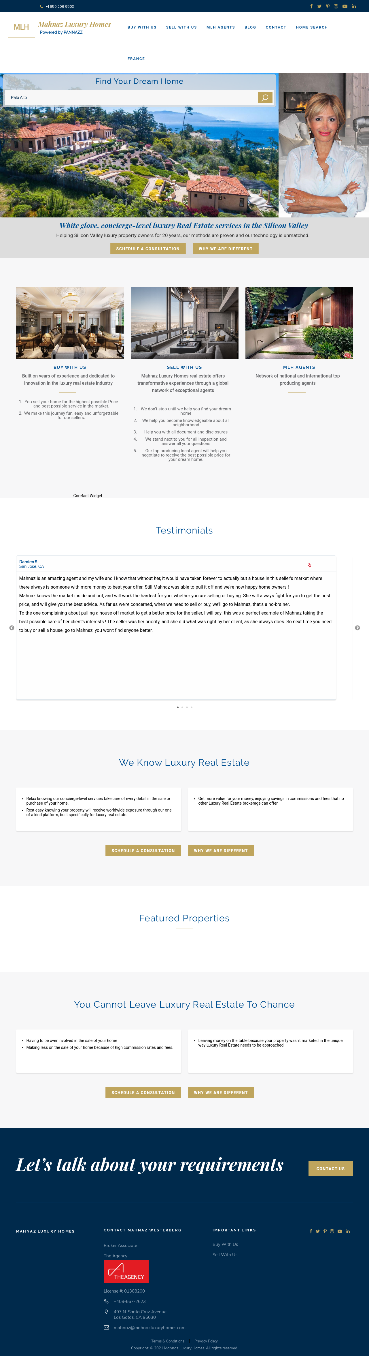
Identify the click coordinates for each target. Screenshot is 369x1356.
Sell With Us (181, 27)
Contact (276, 27)
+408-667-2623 (130, 1301)
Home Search (312, 27)
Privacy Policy (206, 1341)
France (136, 59)
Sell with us (225, 1254)
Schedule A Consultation (148, 249)
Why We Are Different (226, 249)
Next (357, 628)
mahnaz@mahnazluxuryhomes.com (150, 1327)
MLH (21, 27)
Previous (12, 628)
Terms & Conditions (167, 1341)
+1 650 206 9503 (57, 6)
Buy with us (225, 1244)
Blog (250, 27)
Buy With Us (142, 27)
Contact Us (331, 1169)
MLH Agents (221, 27)
